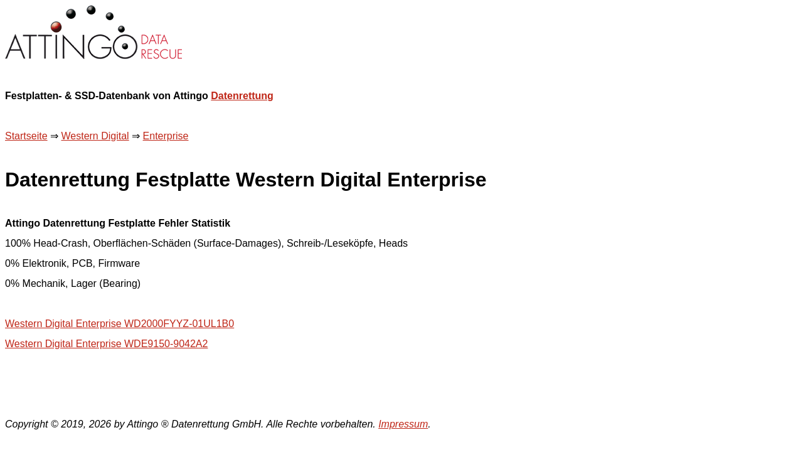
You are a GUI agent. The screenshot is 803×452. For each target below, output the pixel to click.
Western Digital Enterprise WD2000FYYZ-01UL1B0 (119, 323)
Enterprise (166, 136)
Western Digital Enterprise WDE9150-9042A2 (106, 343)
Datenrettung (242, 95)
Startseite (26, 136)
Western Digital (95, 136)
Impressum (403, 424)
